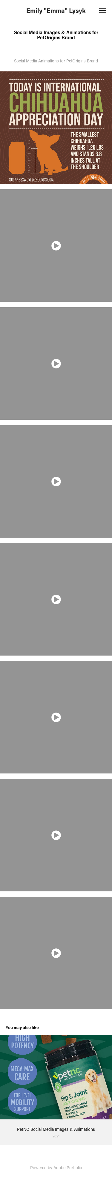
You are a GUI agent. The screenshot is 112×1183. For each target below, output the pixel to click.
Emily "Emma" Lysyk (56, 10)
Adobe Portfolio (67, 1167)
